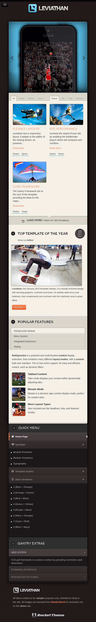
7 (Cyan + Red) (21, 521)
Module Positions (22, 452)
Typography (19, 463)
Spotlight (20, 444)
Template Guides (24, 471)
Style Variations (23, 479)
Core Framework (26, 186)
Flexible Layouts (26, 129)
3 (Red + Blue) (21, 498)
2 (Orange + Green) (23, 492)
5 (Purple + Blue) (22, 510)
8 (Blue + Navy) (21, 527)
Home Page (21, 436)
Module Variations (23, 458)
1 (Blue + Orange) (22, 487)
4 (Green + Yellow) (23, 504)
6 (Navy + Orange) (23, 515)
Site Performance (63, 129)
